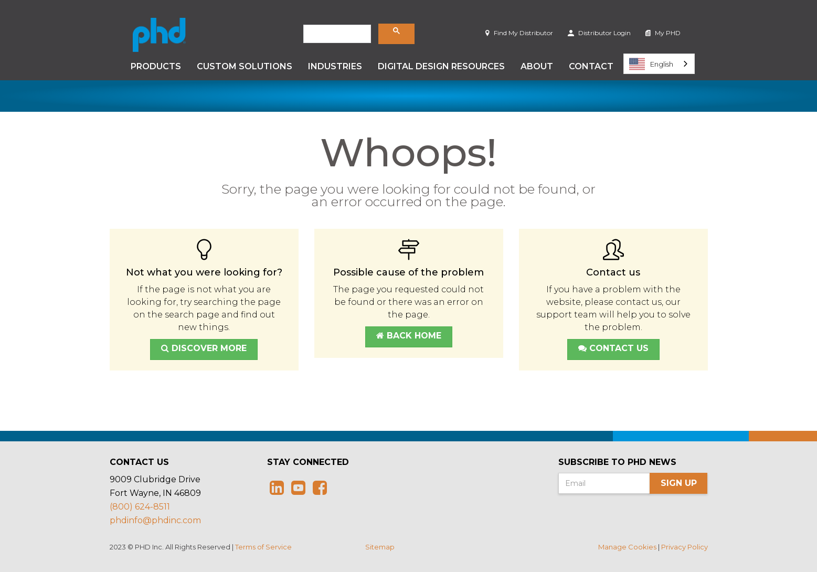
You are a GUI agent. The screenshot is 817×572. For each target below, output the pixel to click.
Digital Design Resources (441, 66)
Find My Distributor (519, 33)
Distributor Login (599, 33)
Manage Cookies (627, 547)
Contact (591, 66)
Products (156, 66)
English (651, 64)
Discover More (204, 348)
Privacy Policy (684, 547)
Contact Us (613, 348)
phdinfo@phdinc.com (155, 520)
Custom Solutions (244, 66)
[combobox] (659, 64)
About (537, 66)
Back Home (408, 336)
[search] (336, 34)
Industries (335, 66)
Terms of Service (263, 547)
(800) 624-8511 (140, 507)
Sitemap (380, 547)
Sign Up (679, 483)
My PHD (663, 33)
